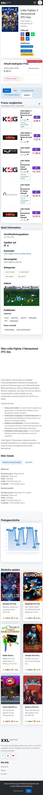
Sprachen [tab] (28, 462)
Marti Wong (26, 254)
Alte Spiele (21, 276)
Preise (6, 91)
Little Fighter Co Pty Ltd (12, 254)
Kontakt (4, 774)
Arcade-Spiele (24, 272)
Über (15, 91)
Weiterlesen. (18, 791)
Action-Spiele (10, 272)
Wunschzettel (11, 79)
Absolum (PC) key (9, 604)
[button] (40, 2)
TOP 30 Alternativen (11, 95)
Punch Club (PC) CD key (10, 707)
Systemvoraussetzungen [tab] (12, 462)
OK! (28, 791)
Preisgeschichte (28, 91)
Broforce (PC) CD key (31, 707)
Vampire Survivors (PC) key (32, 655)
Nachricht (4, 767)
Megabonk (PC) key (32, 604)
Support (27, 95)
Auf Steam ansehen (27, 54)
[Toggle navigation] (34, 2)
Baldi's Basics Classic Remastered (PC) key (10, 655)
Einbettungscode (26, 51)
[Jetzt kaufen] (37, 117)
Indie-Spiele (9, 276)
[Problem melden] (21, 79)
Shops (3, 770)
